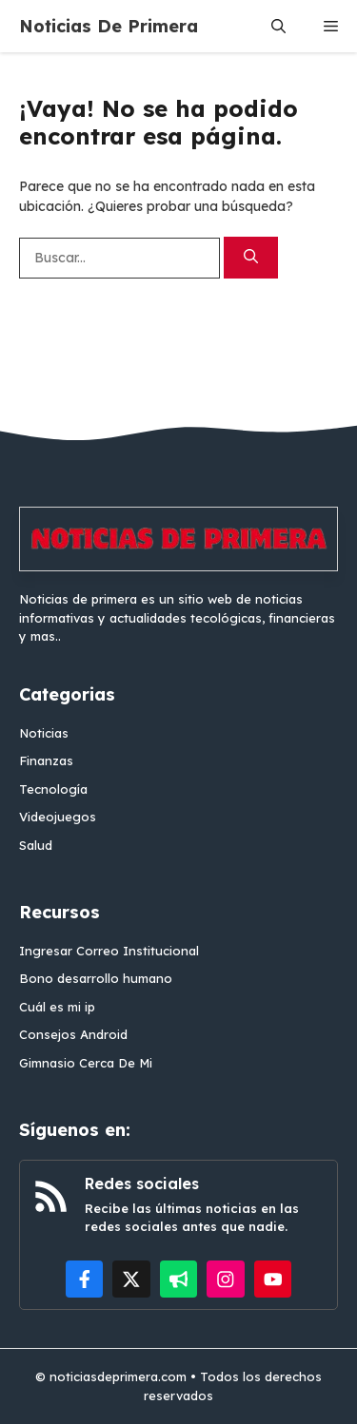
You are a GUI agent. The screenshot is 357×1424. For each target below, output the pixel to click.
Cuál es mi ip (57, 1006)
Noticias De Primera (108, 26)
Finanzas (46, 760)
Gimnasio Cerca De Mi (85, 1062)
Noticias (44, 733)
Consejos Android (73, 1034)
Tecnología (53, 789)
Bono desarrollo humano (95, 978)
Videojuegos (57, 816)
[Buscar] (251, 258)
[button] (278, 26)
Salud (35, 845)
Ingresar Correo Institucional (109, 950)
